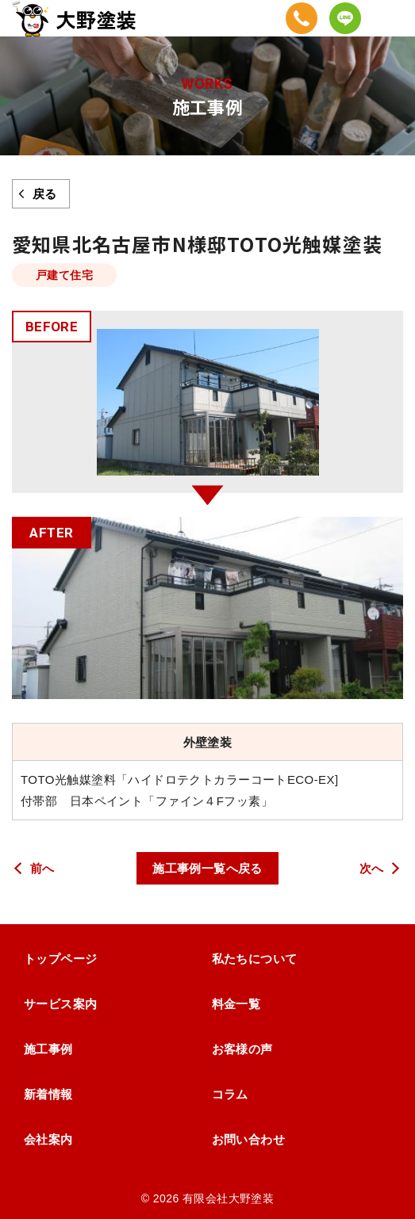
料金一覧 (236, 1004)
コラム (230, 1094)
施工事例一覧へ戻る (207, 868)
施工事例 (48, 1049)
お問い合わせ (249, 1139)
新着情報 (48, 1094)
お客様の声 (242, 1049)
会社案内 (48, 1139)
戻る (45, 194)
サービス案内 (61, 1004)
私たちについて (255, 958)
